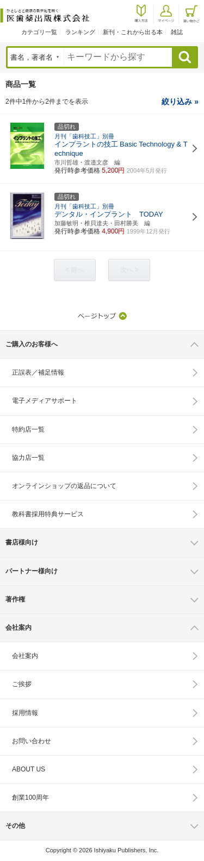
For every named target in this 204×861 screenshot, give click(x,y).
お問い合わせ (31, 741)
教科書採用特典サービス (48, 514)
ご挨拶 (22, 684)
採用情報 (25, 713)
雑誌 (177, 32)
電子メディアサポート (44, 400)
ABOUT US (28, 769)
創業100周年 (30, 797)
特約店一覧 (28, 429)
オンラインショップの (64, 486)
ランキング (80, 32)
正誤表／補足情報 (38, 372)
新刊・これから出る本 (133, 32)
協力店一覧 (28, 457)
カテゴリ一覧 (39, 32)
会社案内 (25, 656)
